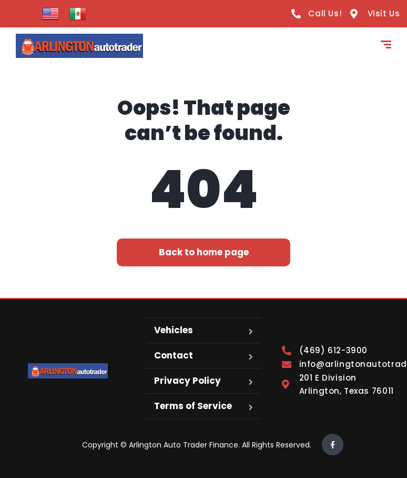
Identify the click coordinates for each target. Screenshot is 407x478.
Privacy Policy (187, 380)
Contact (173, 355)
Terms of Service (193, 406)
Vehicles (173, 330)
